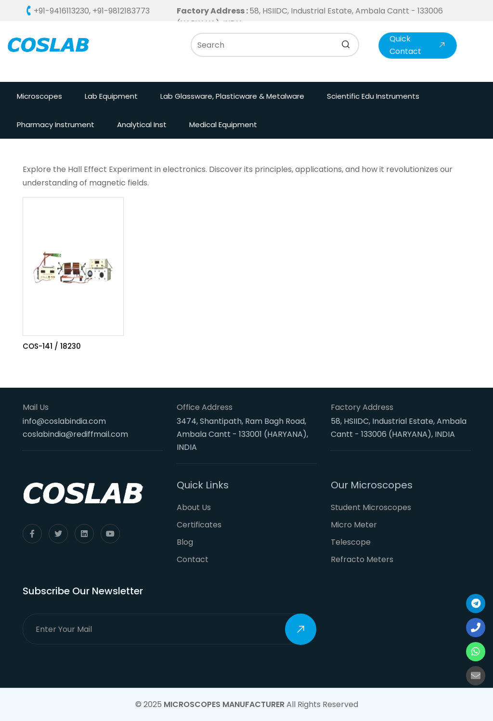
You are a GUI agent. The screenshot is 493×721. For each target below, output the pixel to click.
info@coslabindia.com (64, 421)
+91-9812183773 (121, 10)
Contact (192, 559)
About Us (194, 507)
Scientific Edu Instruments (373, 96)
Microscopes (39, 96)
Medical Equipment (223, 124)
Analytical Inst (142, 124)
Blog (185, 542)
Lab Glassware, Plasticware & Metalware (232, 96)
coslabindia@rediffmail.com (75, 434)
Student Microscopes (371, 507)
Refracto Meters (362, 559)
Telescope (351, 542)
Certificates (199, 524)
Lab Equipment (111, 96)
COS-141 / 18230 (52, 347)
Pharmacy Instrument (55, 124)
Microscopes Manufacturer (224, 704)
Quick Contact (417, 45)
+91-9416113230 (61, 10)
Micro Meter (354, 524)
